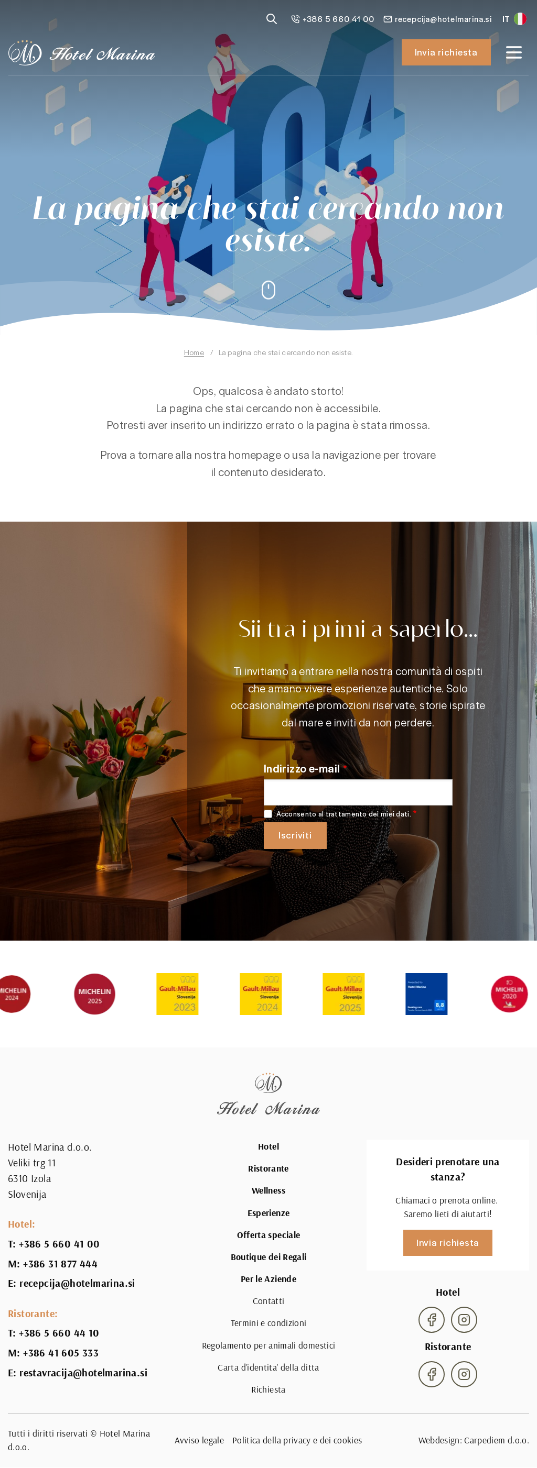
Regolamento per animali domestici (269, 1345)
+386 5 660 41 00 (59, 1244)
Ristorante (268, 1168)
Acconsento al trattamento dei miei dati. (343, 814)
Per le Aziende (268, 1279)
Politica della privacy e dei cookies (297, 1440)
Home (194, 352)
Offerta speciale (268, 1235)
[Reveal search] (271, 18)
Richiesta (268, 1389)
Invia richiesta (446, 52)
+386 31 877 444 (60, 1263)
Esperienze (269, 1213)
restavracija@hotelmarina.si (83, 1372)
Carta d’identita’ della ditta (268, 1367)
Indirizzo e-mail (302, 768)
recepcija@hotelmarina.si (77, 1283)
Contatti (269, 1301)
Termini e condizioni (269, 1323)
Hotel (268, 1146)
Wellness (268, 1190)
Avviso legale (199, 1440)
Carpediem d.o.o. (496, 1440)
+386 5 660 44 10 (59, 1333)
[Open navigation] (514, 52)
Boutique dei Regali (269, 1257)
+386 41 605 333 (61, 1352)
